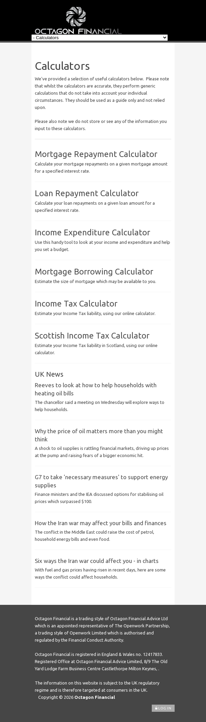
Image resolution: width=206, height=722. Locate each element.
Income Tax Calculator (76, 303)
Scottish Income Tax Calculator (92, 335)
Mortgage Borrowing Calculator (94, 271)
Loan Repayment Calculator (86, 193)
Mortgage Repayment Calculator (96, 154)
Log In (163, 708)
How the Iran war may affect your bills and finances (100, 523)
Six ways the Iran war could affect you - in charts (97, 561)
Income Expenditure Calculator (92, 232)
